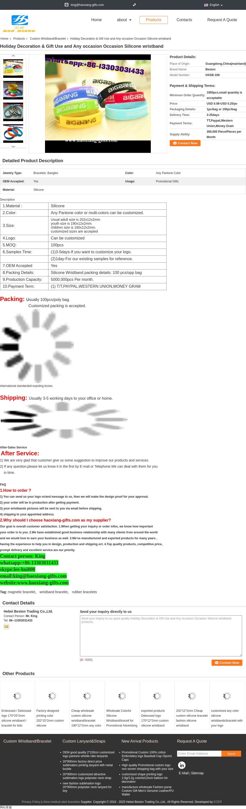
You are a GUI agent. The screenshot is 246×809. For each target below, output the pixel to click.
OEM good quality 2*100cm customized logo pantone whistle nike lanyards (88, 754)
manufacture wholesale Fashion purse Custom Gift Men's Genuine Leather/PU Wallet (148, 790)
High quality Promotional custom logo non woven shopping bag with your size (147, 767)
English (216, 5)
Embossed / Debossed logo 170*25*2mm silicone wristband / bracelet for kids (16, 718)
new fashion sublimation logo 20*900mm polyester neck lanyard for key (87, 787)
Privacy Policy (31, 802)
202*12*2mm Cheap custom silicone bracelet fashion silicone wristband (192, 718)
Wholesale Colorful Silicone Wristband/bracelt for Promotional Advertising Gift (121, 720)
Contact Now (187, 143)
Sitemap (197, 773)
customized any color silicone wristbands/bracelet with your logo (227, 718)
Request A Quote (222, 20)
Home (96, 20)
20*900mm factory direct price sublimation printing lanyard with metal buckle (88, 765)
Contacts (184, 20)
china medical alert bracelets (61, 802)
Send (231, 754)
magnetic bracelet (21, 592)
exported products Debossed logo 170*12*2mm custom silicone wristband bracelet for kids (155, 720)
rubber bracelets (84, 592)
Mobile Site (186, 779)
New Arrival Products (140, 741)
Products (153, 20)
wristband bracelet (54, 592)
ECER (218, 802)
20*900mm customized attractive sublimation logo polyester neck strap (87, 776)
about (122, 20)
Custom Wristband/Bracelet (48, 38)
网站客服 (6, 807)
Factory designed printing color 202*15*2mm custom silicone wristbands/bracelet (50, 720)
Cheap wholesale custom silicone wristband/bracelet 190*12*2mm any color (86, 718)
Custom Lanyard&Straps (83, 741)
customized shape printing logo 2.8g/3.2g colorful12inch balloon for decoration (145, 778)
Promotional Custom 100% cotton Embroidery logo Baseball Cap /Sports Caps (147, 756)
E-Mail (184, 773)
